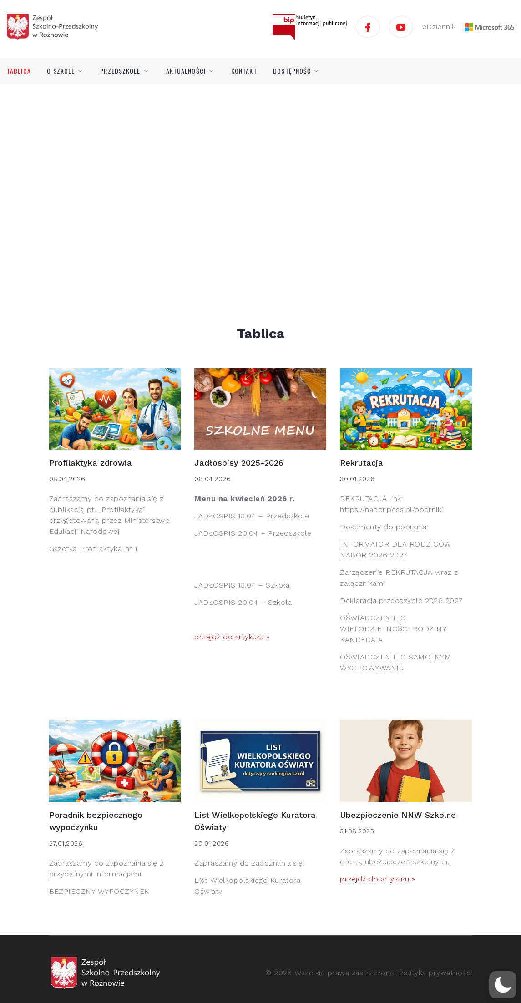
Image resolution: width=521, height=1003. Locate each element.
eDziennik (439, 26)
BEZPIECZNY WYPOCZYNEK (99, 891)
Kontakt (244, 71)
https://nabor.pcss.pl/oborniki (391, 509)
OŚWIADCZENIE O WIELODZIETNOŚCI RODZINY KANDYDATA (393, 628)
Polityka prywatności (435, 972)
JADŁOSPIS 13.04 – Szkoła (241, 585)
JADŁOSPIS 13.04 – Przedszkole (251, 516)
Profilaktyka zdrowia (90, 462)
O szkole (61, 71)
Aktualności (186, 71)
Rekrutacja (361, 462)
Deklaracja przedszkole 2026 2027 (401, 600)
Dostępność (292, 71)
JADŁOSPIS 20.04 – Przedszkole (252, 533)
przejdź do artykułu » (231, 637)
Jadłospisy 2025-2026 (238, 462)
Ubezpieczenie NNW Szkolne (398, 815)
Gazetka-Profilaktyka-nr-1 (93, 548)
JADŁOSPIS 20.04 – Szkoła (243, 602)
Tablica (19, 71)
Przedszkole (120, 71)
